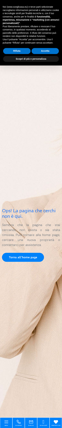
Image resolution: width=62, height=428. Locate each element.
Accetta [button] (45, 51)
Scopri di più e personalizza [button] (31, 59)
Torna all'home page (23, 257)
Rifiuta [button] (17, 51)
